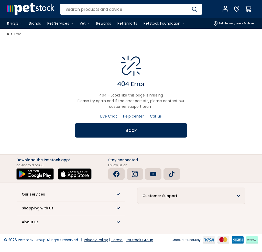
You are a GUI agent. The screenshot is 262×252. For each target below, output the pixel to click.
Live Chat (108, 116)
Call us (156, 116)
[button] (71, 194)
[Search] (194, 9)
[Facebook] (116, 174)
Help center (133, 116)
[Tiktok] (171, 174)
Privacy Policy (96, 240)
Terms (117, 240)
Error (17, 34)
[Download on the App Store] (75, 174)
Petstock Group (139, 240)
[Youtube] (153, 174)
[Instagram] (135, 174)
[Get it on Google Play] (35, 174)
